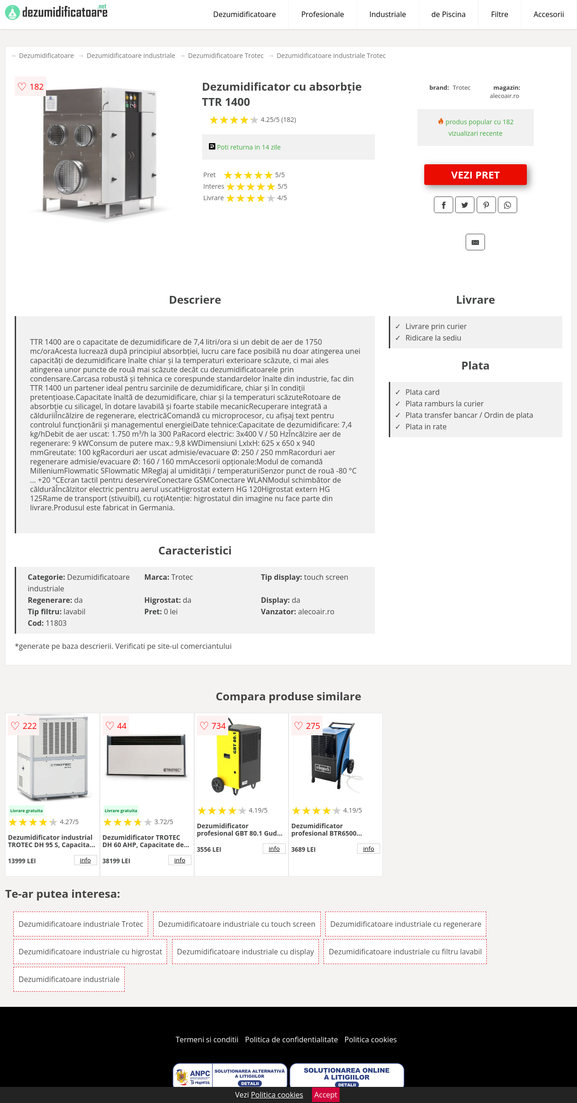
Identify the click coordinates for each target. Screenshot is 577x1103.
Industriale (387, 14)
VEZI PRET (475, 174)
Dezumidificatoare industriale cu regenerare (405, 924)
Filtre (499, 14)
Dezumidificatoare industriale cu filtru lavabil (405, 952)
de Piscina (449, 14)
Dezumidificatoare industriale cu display (245, 952)
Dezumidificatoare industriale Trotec (331, 55)
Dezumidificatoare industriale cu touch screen (237, 924)
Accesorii (549, 14)
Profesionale (322, 14)
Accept (325, 1095)
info (85, 860)
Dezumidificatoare (244, 14)
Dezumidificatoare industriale (131, 55)
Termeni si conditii (207, 1039)
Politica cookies (371, 1039)
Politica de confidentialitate (291, 1039)
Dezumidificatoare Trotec (226, 55)
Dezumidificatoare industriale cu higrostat (90, 952)
